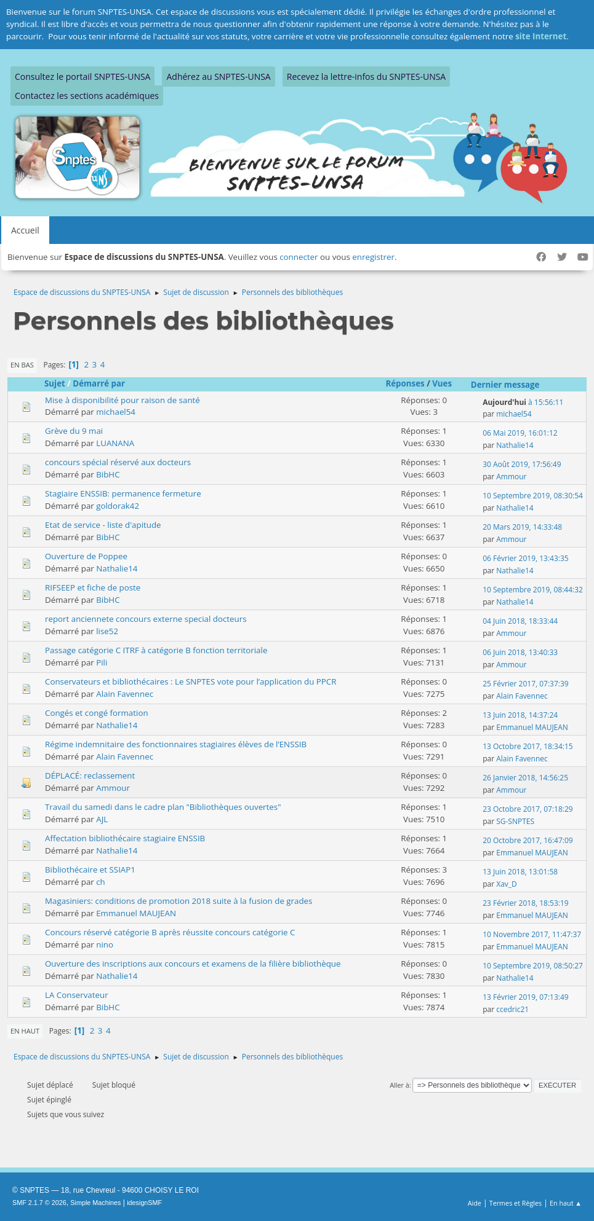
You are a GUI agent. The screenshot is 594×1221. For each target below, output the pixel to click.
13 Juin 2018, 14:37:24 (520, 715)
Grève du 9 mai (74, 430)
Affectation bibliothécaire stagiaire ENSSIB (125, 838)
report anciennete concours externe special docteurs (146, 618)
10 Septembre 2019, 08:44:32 (533, 589)
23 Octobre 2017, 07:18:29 (527, 809)
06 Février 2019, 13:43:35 (525, 558)
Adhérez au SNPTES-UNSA (218, 76)
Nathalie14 (514, 445)
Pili (101, 662)
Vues (447, 383)
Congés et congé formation (96, 712)
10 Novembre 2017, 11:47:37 (532, 934)
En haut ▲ (566, 1202)
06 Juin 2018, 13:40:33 (520, 652)
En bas (22, 364)
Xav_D (506, 884)
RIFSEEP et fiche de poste (92, 587)
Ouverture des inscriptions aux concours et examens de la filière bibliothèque (193, 963)
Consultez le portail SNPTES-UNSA (82, 76)
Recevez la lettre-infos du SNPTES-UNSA (366, 76)
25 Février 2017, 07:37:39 (525, 683)
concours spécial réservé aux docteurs (118, 462)
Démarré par (99, 383)
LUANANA (115, 443)
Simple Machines (95, 1202)
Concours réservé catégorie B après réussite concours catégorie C (170, 932)
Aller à (399, 1084)
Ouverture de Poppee (86, 556)
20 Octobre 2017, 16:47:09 (527, 840)
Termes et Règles (515, 1202)
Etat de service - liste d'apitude (103, 524)
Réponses (404, 383)
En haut (24, 1030)
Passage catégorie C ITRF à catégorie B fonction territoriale (156, 650)
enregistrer (373, 256)
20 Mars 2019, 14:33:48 (522, 527)
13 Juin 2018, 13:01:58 (520, 871)
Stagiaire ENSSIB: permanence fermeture (123, 493)
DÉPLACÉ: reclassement (90, 775)
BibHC (107, 474)
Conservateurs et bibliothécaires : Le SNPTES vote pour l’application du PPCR (190, 681)
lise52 (107, 631)
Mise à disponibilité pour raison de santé (122, 400)
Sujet (54, 383)
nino (104, 944)
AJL (102, 819)
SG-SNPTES (515, 821)
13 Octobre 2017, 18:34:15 (527, 746)
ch (100, 881)
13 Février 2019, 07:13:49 (525, 997)
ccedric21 (512, 1009)
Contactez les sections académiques (87, 95)
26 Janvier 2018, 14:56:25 (525, 777)
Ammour (511, 476)
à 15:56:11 (523, 402)
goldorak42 (117, 505)
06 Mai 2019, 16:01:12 (520, 433)
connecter (298, 256)
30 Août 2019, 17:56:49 (522, 464)
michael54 (115, 411)
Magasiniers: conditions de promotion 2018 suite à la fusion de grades (178, 900)
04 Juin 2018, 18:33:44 (520, 621)
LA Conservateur (76, 994)
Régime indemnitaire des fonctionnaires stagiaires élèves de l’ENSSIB (176, 744)
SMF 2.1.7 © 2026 (39, 1202)
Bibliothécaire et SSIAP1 (90, 869)
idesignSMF (144, 1202)
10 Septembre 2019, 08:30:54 (533, 495)
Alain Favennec (124, 693)
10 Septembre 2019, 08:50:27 (533, 965)
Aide (474, 1202)
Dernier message (505, 384)
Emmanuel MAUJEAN (532, 727)
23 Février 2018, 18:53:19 (525, 903)
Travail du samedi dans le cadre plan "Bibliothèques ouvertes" (163, 806)
